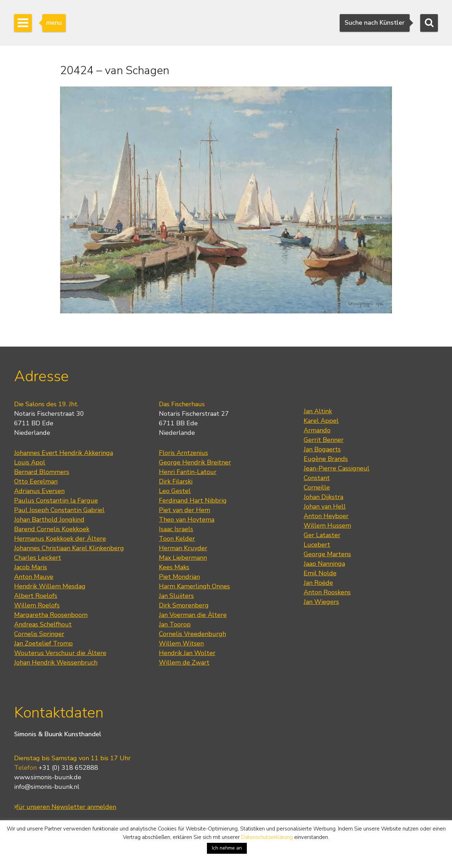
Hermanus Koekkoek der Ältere (60, 538)
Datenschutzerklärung (267, 837)
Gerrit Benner (324, 440)
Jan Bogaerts (322, 449)
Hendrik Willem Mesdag (49, 586)
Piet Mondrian (179, 576)
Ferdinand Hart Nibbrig (193, 500)
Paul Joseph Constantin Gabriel (59, 510)
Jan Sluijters (176, 596)
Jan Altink (318, 411)
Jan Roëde (318, 582)
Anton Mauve (33, 576)
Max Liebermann (183, 557)
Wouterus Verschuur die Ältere (60, 653)
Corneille (317, 487)
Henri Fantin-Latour (187, 472)
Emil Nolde (320, 573)
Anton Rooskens (327, 592)
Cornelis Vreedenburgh (192, 634)
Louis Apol (29, 462)
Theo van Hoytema (186, 519)
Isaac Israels (176, 529)
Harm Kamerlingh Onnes (194, 586)
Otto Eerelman (36, 481)
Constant (317, 478)
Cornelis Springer (39, 634)
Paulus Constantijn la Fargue (56, 500)
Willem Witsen (181, 643)
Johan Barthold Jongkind (49, 519)
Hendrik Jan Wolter (187, 653)
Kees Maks (174, 567)
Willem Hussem (327, 525)
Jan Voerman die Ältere (193, 615)
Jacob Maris (30, 567)
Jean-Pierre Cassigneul (336, 468)
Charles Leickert (37, 557)
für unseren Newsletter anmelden (65, 807)
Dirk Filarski (175, 481)
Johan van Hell (325, 506)
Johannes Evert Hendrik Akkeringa (63, 453)
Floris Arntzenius (183, 453)
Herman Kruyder (183, 548)
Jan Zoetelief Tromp (43, 643)
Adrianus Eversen (39, 491)
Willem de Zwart (184, 662)
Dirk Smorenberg (184, 605)
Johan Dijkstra (323, 497)
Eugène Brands (326, 459)
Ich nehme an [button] (227, 848)
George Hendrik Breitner (195, 462)
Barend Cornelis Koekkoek (51, 529)
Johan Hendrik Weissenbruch (55, 662)
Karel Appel (321, 420)
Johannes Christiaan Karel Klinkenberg (69, 548)
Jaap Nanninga (324, 563)
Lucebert (317, 544)
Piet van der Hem (184, 510)
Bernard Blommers (41, 472)
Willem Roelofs (37, 605)
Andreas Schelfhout (43, 624)
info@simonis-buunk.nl (46, 786)
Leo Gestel (175, 491)
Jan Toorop (175, 624)
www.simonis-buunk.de (47, 777)
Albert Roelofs (35, 596)
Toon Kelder (177, 538)
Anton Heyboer (326, 516)
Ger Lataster (322, 535)
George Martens (327, 554)
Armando (317, 430)
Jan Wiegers (321, 602)
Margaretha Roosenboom (51, 615)
